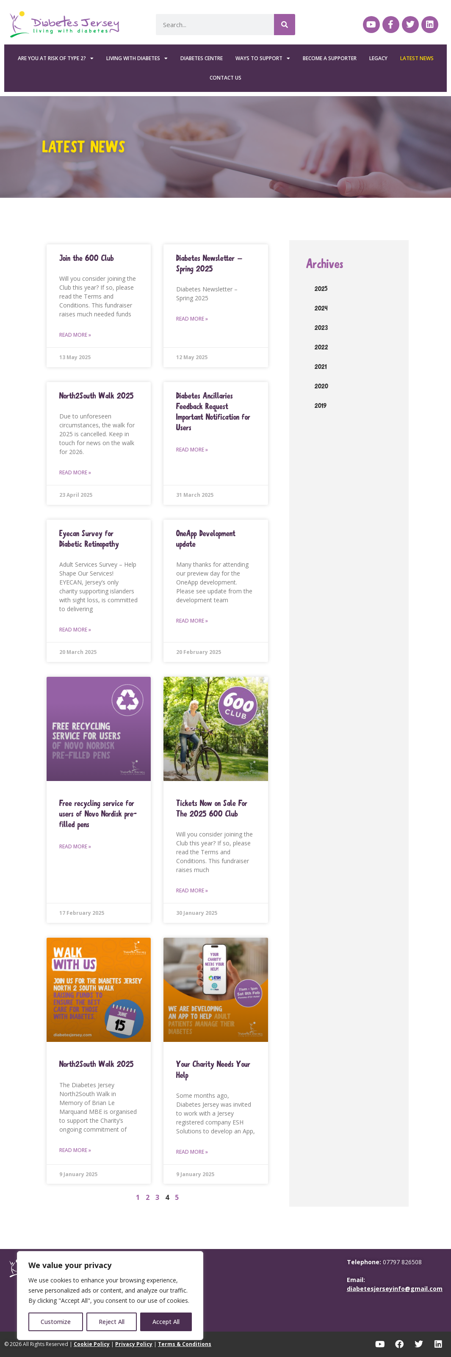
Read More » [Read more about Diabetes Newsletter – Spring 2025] (192, 318)
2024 (321, 308)
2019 (320, 405)
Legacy (378, 58)
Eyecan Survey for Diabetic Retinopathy (89, 539)
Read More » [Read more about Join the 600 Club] (75, 334)
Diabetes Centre (201, 58)
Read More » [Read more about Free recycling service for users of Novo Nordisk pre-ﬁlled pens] (75, 846)
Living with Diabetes (137, 58)
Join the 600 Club (86, 258)
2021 (321, 366)
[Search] (284, 24)
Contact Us (225, 77)
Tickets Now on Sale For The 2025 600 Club (211, 809)
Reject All (112, 1322)
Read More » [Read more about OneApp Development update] (192, 620)
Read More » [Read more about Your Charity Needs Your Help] (192, 1151)
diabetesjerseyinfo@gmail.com (395, 1289)
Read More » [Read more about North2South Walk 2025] (75, 472)
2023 (321, 327)
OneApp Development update (205, 539)
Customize (56, 1322)
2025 (321, 288)
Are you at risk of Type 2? (56, 58)
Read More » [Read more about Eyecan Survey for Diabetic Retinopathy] (75, 629)
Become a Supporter (330, 58)
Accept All (166, 1322)
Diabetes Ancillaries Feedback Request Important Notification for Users (213, 412)
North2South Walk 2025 (96, 396)
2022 (321, 347)
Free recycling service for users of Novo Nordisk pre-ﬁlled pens (98, 814)
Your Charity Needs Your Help (213, 1069)
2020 (321, 386)
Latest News (417, 58)
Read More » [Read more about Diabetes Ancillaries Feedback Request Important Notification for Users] (192, 449)
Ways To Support (262, 58)
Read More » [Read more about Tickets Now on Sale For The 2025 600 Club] (192, 890)
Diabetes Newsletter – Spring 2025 (209, 263)
